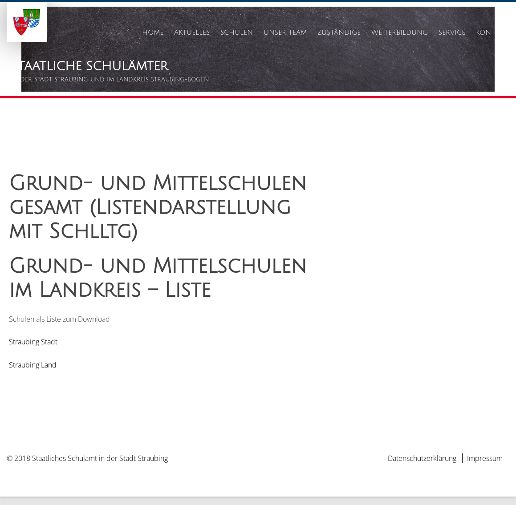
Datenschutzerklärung (422, 467)
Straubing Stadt (33, 350)
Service (452, 32)
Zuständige (339, 32)
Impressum (485, 467)
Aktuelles (192, 32)
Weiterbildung (399, 32)
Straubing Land (33, 373)
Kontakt (491, 32)
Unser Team (285, 32)
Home (152, 32)
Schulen (236, 32)
